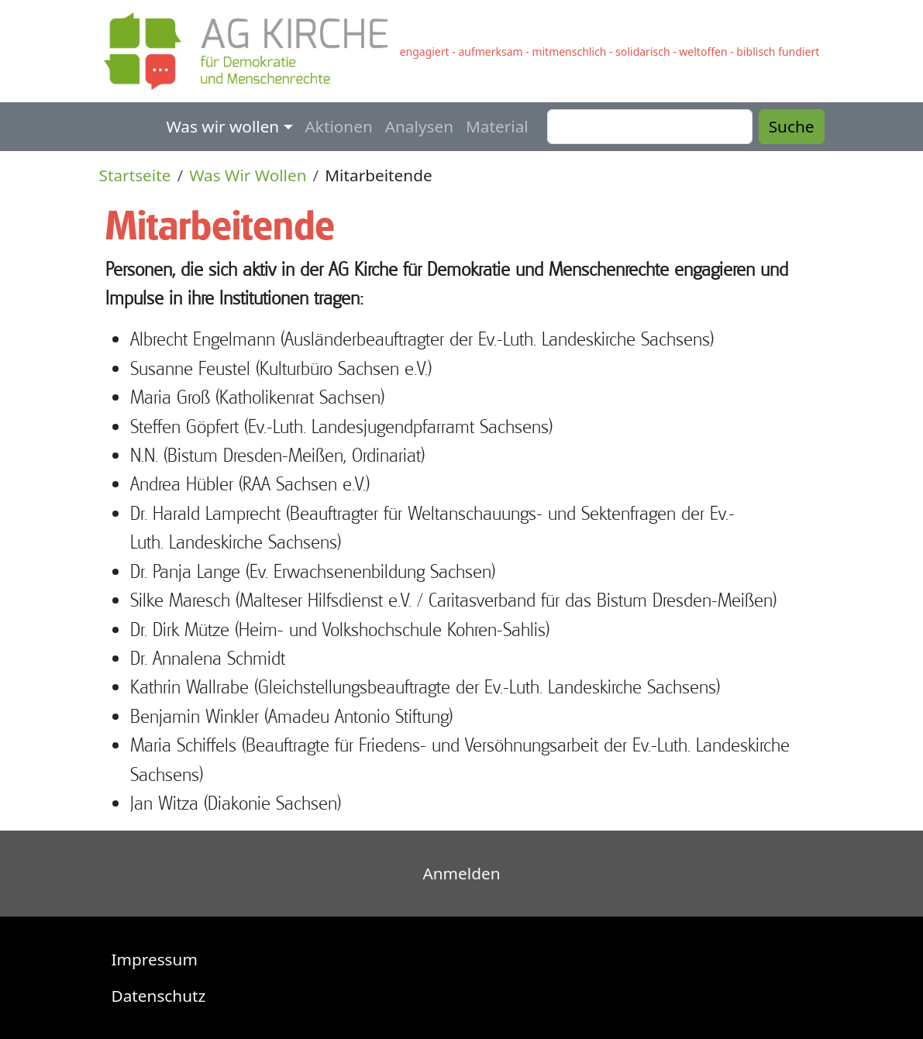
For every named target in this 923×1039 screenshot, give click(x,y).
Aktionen (339, 126)
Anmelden (462, 873)
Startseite (135, 175)
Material (497, 126)
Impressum (155, 959)
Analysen (419, 126)
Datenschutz (159, 995)
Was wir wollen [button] (222, 126)
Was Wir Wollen (247, 175)
